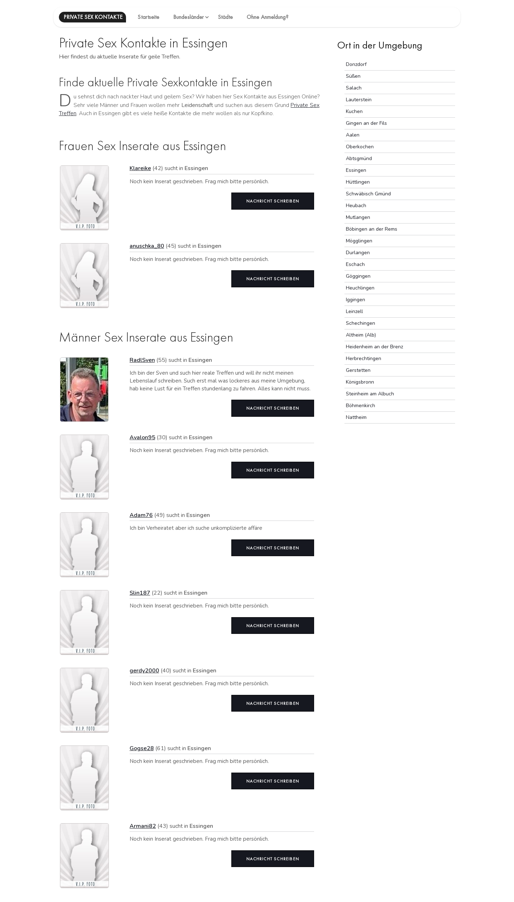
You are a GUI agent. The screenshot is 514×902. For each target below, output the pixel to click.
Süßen (353, 76)
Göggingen (358, 276)
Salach (354, 87)
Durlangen (358, 252)
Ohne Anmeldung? (267, 17)
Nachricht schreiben (272, 201)
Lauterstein (359, 99)
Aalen (352, 135)
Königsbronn (360, 382)
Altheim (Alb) (361, 335)
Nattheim (356, 417)
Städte (225, 17)
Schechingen (360, 323)
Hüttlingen (358, 182)
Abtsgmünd (359, 158)
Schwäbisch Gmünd (368, 193)
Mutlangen (358, 217)
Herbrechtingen (363, 358)
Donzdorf (356, 64)
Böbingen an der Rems (371, 229)
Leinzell (354, 311)
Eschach (355, 264)
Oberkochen (360, 146)
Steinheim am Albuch (370, 393)
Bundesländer (188, 17)
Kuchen (354, 111)
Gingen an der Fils (366, 123)
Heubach (356, 205)
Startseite (148, 17)
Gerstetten (358, 370)
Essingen (356, 170)
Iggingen (355, 299)
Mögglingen (359, 240)
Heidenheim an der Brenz (374, 346)
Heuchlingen (360, 288)
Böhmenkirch (360, 405)
